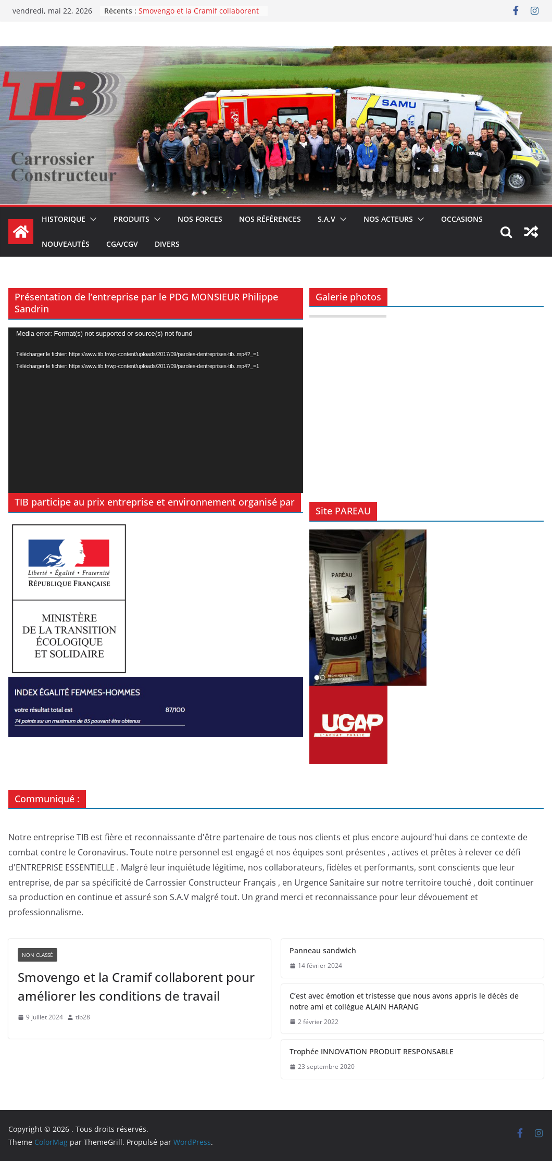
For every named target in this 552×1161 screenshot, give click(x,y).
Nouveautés (66, 244)
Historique (63, 219)
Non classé (37, 954)
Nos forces (200, 219)
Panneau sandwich (323, 950)
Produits (131, 219)
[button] (91, 219)
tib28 (83, 1017)
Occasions (462, 219)
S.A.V (326, 219)
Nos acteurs (388, 219)
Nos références (270, 219)
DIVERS (167, 244)
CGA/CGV (122, 244)
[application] (155, 410)
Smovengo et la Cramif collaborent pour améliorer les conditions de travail (136, 986)
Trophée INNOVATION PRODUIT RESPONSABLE (372, 1051)
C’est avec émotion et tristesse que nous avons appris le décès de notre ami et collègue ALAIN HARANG (404, 1001)
